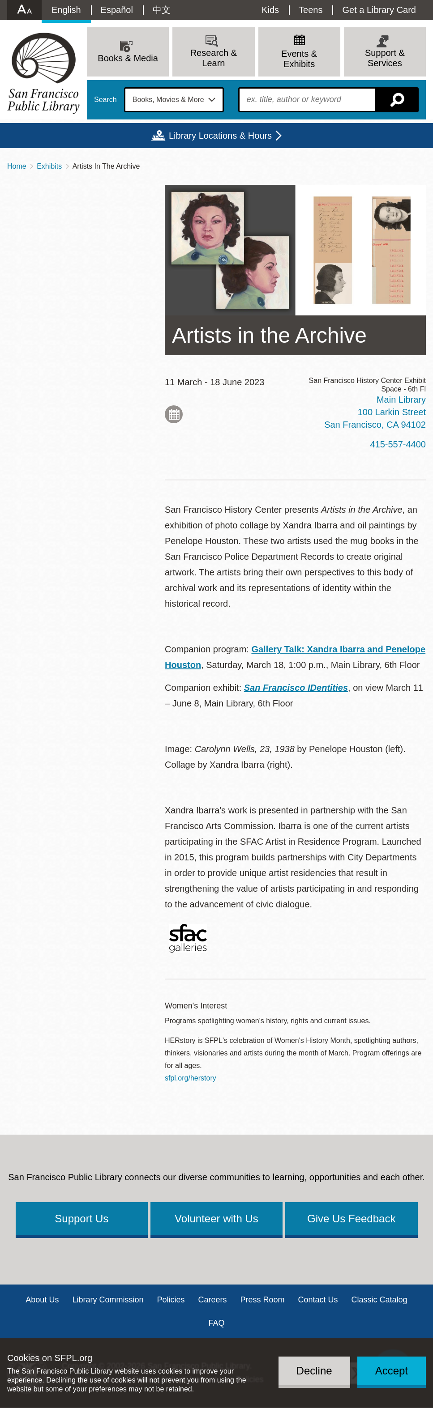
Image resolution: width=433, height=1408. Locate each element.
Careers (212, 1299)
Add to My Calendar (174, 414)
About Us (42, 1299)
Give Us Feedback (351, 1218)
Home (16, 166)
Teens (310, 10)
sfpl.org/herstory (190, 1078)
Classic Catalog (379, 1299)
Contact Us (318, 1299)
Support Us (81, 1218)
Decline (314, 1371)
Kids (270, 10)
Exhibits (49, 166)
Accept (391, 1371)
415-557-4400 (398, 444)
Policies (170, 1299)
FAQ (216, 1323)
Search (105, 99)
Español (117, 10)
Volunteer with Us (216, 1218)
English (66, 10)
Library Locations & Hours (220, 135)
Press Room (262, 1299)
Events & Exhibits (299, 59)
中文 (162, 10)
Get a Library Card (379, 10)
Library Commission (107, 1299)
